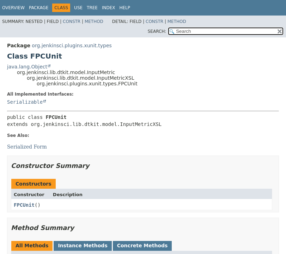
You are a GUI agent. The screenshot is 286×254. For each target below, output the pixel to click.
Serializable (25, 102)
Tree (92, 7)
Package (38, 7)
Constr (71, 21)
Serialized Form (27, 147)
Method (94, 21)
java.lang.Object (27, 66)
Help (124, 7)
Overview (13, 7)
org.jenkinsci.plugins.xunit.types (71, 45)
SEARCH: (157, 31)
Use (78, 7)
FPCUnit (24, 205)
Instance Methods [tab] (82, 245)
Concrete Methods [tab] (142, 245)
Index (108, 7)
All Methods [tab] (32, 245)
